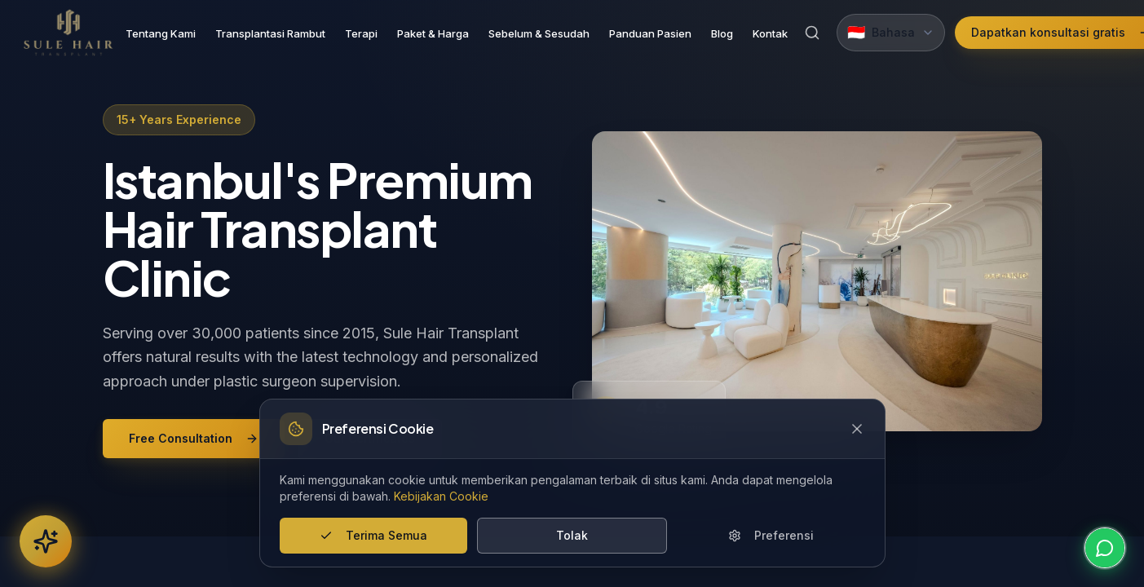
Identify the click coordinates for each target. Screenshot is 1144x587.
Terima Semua (373, 535)
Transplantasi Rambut (270, 33)
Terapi (361, 33)
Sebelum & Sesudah (539, 33)
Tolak (572, 535)
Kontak (770, 33)
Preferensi (771, 535)
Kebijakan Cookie (441, 496)
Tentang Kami (161, 33)
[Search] (812, 32)
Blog (722, 33)
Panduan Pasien (650, 33)
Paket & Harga (433, 33)
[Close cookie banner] (857, 429)
